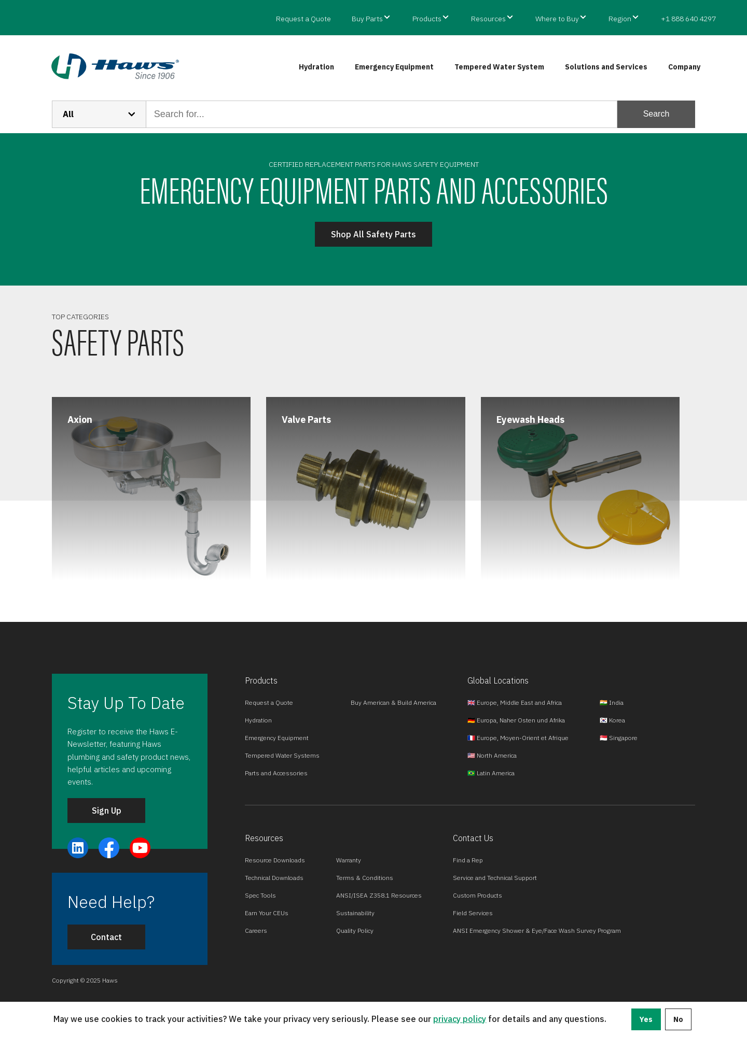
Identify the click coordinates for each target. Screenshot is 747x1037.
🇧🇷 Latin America (491, 773)
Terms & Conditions (364, 878)
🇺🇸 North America (492, 755)
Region (619, 18)
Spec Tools (260, 895)
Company (684, 67)
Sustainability (355, 913)
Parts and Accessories (276, 773)
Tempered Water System (499, 67)
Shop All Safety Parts (373, 234)
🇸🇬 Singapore (619, 738)
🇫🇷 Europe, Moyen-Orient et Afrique (518, 738)
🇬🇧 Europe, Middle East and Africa (514, 702)
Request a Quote (303, 18)
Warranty (348, 860)
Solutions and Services (606, 67)
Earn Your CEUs (266, 913)
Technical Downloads (274, 878)
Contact (106, 937)
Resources (488, 18)
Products (426, 18)
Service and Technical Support (495, 878)
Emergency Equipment (394, 67)
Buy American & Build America (393, 702)
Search (656, 113)
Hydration (316, 67)
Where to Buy (557, 18)
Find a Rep (468, 860)
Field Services (473, 913)
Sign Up (106, 810)
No (678, 1019)
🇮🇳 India (612, 702)
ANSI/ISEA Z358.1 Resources (379, 895)
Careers (256, 930)
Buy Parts (367, 18)
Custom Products (477, 895)
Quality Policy (355, 930)
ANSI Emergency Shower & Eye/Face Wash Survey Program (537, 930)
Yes (646, 1019)
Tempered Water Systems (282, 755)
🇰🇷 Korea (612, 720)
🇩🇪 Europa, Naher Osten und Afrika (516, 720)
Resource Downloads (275, 860)
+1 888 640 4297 (688, 18)
